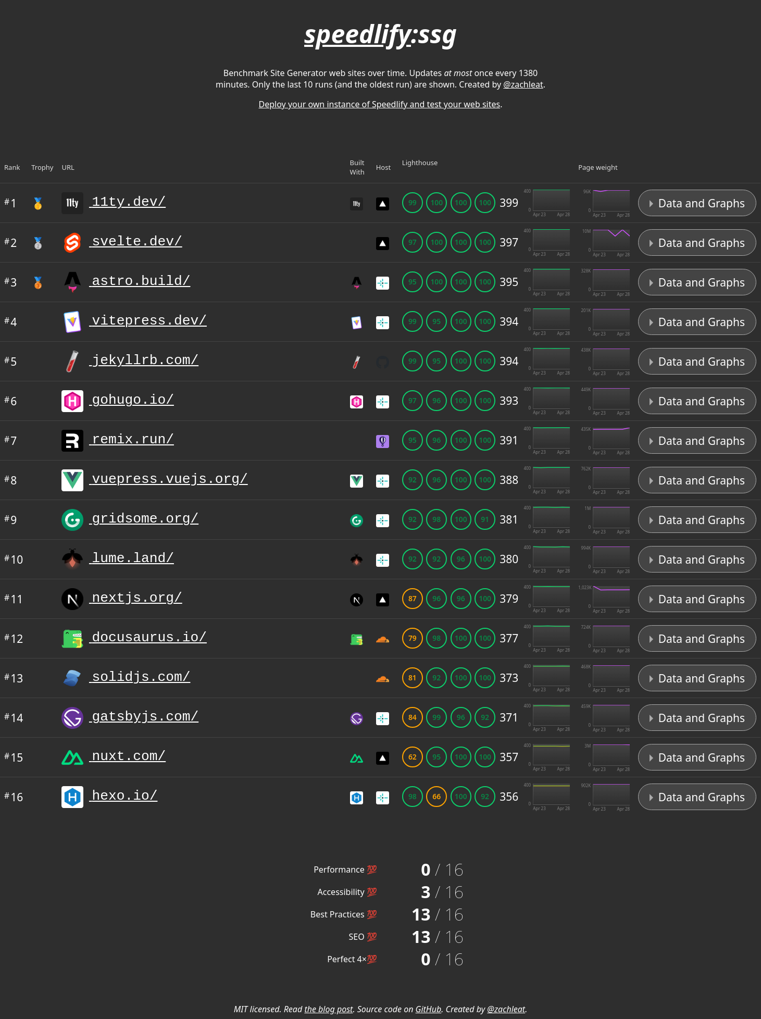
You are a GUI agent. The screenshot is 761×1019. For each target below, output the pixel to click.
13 (13, 678)
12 (13, 638)
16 (13, 797)
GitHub (429, 1009)
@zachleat (523, 84)
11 (13, 599)
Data (697, 203)
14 (13, 718)
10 (13, 559)
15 (13, 757)
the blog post (328, 1009)
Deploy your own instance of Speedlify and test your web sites (380, 104)
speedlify (357, 34)
